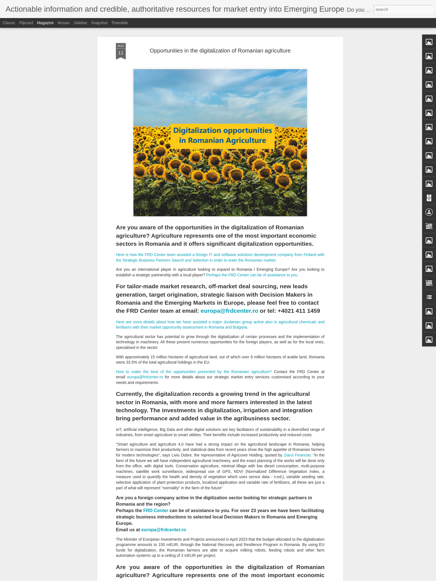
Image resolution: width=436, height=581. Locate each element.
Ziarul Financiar (297, 383)
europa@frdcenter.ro (229, 238)
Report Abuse (251, 578)
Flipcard (26, 23)
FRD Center (156, 438)
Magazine (45, 23)
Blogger (235, 578)
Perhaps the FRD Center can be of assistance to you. (252, 202)
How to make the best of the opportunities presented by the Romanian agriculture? (194, 299)
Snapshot (99, 23)
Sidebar (80, 23)
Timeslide (120, 23)
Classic (9, 23)
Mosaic (64, 23)
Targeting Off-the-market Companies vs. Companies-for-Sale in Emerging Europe (214, 514)
